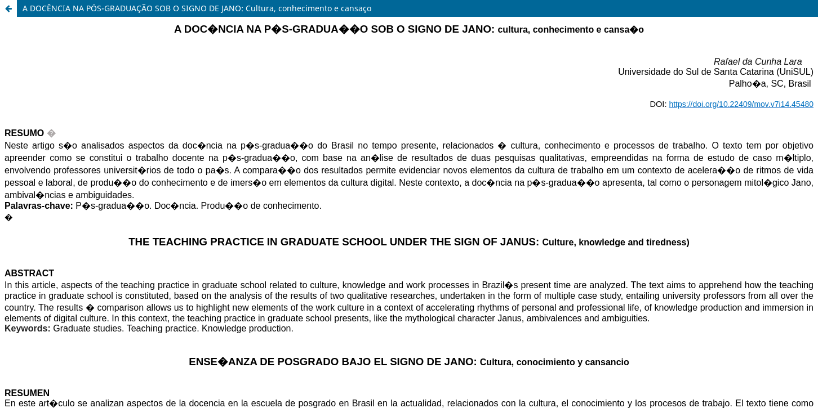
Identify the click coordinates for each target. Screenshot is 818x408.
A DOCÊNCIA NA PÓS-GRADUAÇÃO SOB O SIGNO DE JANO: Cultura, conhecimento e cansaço (197, 8)
